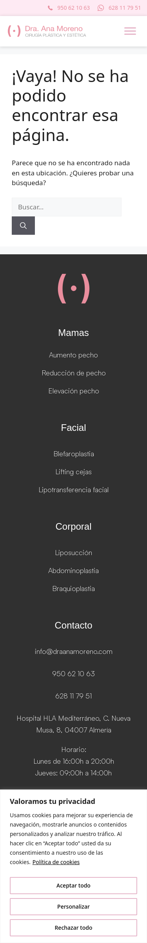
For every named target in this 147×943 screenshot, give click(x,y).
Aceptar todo (73, 885)
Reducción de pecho (74, 372)
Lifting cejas (73, 471)
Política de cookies (56, 862)
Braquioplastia (73, 588)
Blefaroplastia (73, 453)
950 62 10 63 (73, 673)
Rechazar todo (74, 927)
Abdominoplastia (73, 570)
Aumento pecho (73, 354)
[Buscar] (23, 225)
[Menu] (130, 31)
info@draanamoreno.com (74, 651)
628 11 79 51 (73, 695)
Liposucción (73, 552)
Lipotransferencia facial (73, 489)
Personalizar (73, 906)
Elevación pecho (73, 390)
